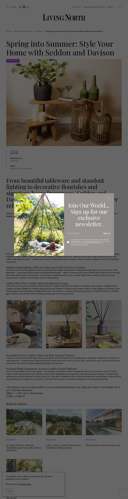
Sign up (106, 233)
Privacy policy (75, 241)
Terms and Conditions (92, 241)
